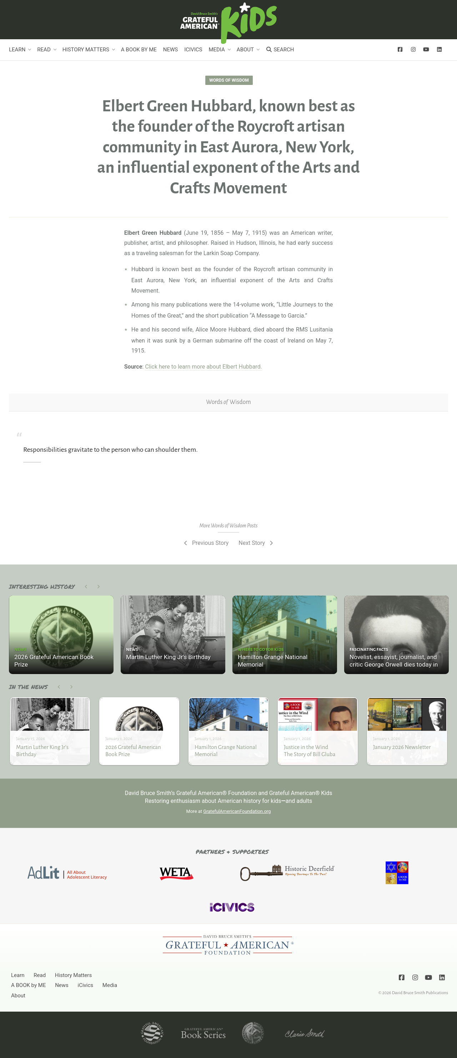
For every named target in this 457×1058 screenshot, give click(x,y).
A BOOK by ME (139, 49)
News (170, 49)
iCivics (193, 49)
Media (217, 49)
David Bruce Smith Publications (420, 992)
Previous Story (205, 543)
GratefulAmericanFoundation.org (237, 811)
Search (280, 49)
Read (43, 49)
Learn (17, 49)
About (245, 49)
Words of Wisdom (228, 80)
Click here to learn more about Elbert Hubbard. (203, 366)
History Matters (85, 49)
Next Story (256, 543)
